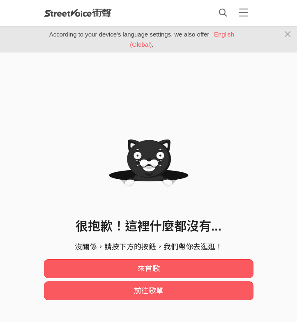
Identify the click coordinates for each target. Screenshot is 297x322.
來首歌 (149, 269)
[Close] (288, 34)
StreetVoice (78, 13)
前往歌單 (148, 291)
